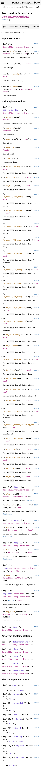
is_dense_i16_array (12, 270)
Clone (17, 487)
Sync (16, 656)
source (5, 20)
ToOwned (16, 728)
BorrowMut (17, 703)
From (5, 568)
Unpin (15, 663)
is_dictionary (13, 335)
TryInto (20, 757)
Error (5, 92)
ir (19, 13)
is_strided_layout (15, 438)
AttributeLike (10, 110)
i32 (25, 54)
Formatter (13, 530)
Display (18, 542)
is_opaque (11, 400)
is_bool (10, 186)
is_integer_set (13, 389)
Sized (20, 690)
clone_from (11, 505)
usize (28, 64)
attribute (26, 13)
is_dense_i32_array (12, 283)
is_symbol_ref (13, 457)
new (12, 51)
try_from (10, 612)
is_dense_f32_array (12, 226)
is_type (10, 468)
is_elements (12, 346)
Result (24, 89)
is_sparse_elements (12, 411)
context (10, 128)
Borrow (16, 694)
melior (13, 13)
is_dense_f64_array (12, 240)
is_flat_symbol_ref (12, 359)
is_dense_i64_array (12, 297)
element (14, 86)
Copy (14, 627)
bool (5, 76)
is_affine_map (13, 166)
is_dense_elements (15, 210)
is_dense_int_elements (14, 321)
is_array (10, 177)
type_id (10, 147)
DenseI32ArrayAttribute (26, 2)
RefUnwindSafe (20, 642)
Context (6, 54)
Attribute (16, 571)
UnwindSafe (18, 670)
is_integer (11, 378)
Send (16, 649)
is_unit (10, 477)
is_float (10, 370)
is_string (11, 449)
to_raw (9, 117)
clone (8, 494)
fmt (7, 527)
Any (14, 685)
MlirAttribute (10, 120)
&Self (21, 507)
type (8, 139)
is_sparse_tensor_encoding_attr (19, 425)
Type (24, 139)
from (8, 575)
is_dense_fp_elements (14, 253)
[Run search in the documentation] (18, 7)
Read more (29, 500)
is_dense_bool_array (13, 197)
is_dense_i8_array (15, 308)
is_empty (14, 74)
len (12, 64)
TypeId (6, 150)
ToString (17, 736)
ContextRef (8, 131)
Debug (17, 520)
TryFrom (7, 593)
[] (10, 20)
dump (8, 158)
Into (18, 719)
